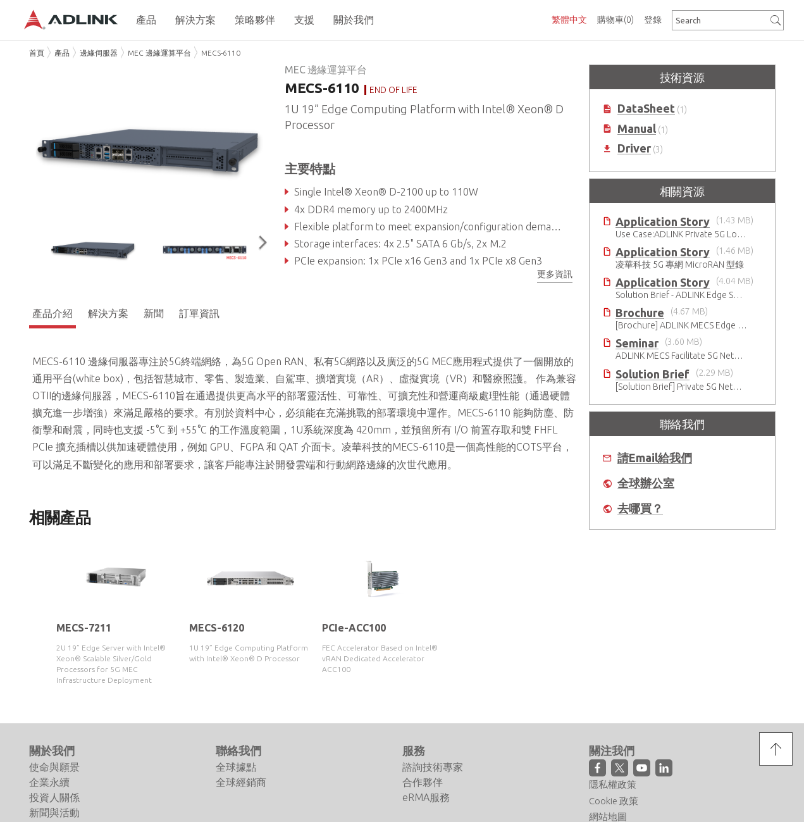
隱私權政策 (612, 784)
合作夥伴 (422, 782)
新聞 (154, 313)
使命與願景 (54, 767)
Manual (636, 129)
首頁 (36, 53)
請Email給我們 (654, 458)
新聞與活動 (54, 812)
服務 (413, 750)
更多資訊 (554, 274)
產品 (62, 53)
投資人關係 (54, 797)
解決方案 (108, 313)
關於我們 (52, 750)
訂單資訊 (199, 313)
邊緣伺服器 (99, 53)
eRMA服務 (426, 797)
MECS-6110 (220, 53)
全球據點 (236, 767)
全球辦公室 (645, 483)
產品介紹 (52, 313)
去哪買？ (640, 508)
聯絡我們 (238, 750)
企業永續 (49, 782)
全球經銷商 (241, 782)
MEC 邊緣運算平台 (159, 53)
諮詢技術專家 (432, 767)
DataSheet (646, 109)
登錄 (653, 20)
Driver (634, 148)
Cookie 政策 (613, 800)
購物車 (615, 20)
